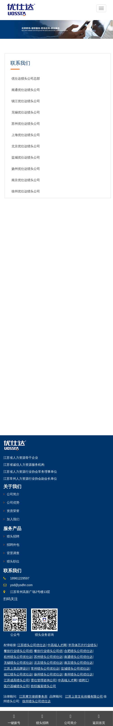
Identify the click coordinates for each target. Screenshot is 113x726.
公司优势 (13, 502)
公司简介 (13, 494)
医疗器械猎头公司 (16, 686)
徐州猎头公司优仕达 (36, 701)
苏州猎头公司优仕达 (48, 657)
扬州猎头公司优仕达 (48, 674)
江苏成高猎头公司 (16, 680)
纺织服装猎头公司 (43, 686)
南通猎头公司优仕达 (78, 657)
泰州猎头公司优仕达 (78, 674)
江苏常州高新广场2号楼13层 (30, 592)
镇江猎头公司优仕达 (18, 674)
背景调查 (13, 553)
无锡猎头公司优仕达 (18, 662)
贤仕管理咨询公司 (43, 680)
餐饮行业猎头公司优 (18, 651)
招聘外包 (13, 544)
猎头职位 (13, 561)
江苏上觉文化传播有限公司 (84, 696)
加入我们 (13, 519)
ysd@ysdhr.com (21, 585)
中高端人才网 (56, 645)
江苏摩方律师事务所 (33, 696)
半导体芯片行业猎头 (82, 645)
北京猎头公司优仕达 (48, 662)
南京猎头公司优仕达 (78, 662)
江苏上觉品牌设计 (16, 668)
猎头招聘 (13, 536)
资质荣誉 (13, 511)
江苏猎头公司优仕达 (31, 645)
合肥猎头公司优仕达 (78, 651)
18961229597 (19, 578)
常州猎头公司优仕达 (45, 668)
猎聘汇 (83, 680)
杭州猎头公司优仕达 (18, 657)
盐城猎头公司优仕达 (75, 668)
